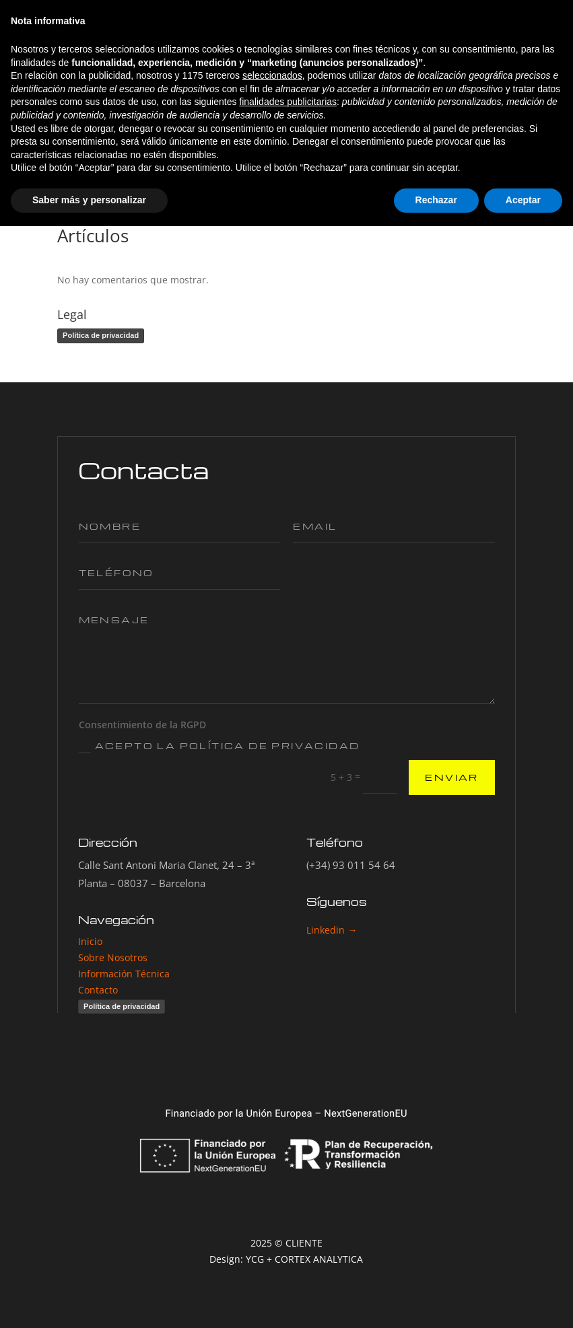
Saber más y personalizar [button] (89, 1301)
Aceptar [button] (523, 1301)
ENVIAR (451, 777)
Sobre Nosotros (112, 957)
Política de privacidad (101, 335)
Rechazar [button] (436, 1301)
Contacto (98, 989)
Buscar (492, 192)
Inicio (91, 941)
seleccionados (272, 1178)
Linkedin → (331, 929)
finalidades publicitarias (288, 1204)
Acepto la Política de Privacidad (219, 746)
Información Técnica (124, 973)
